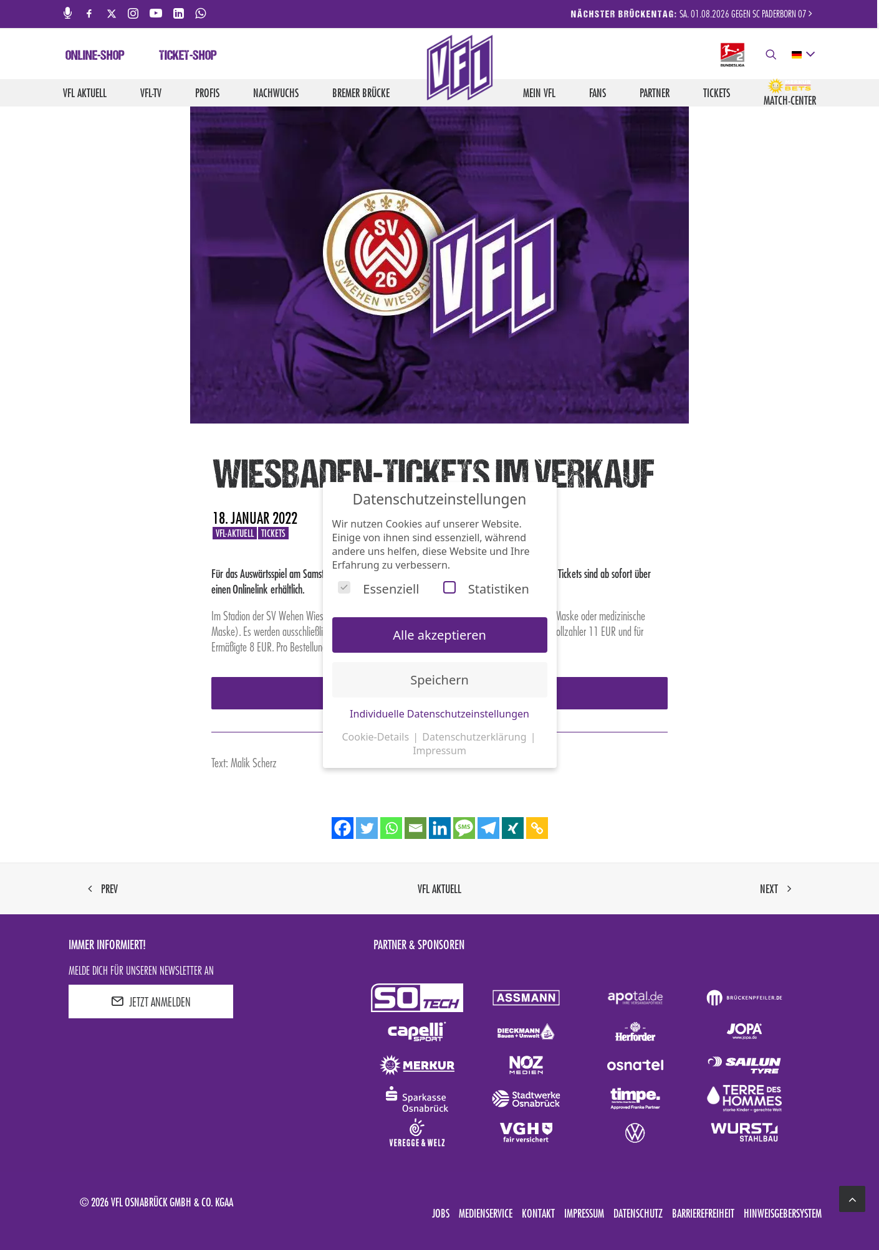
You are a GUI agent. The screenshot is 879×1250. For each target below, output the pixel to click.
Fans (597, 93)
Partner (655, 93)
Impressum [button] (439, 750)
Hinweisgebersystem (783, 1213)
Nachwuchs (276, 93)
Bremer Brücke (361, 93)
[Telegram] (488, 828)
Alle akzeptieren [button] (439, 635)
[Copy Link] (537, 828)
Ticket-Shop (188, 57)
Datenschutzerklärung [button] (475, 737)
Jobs (440, 1213)
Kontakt (538, 1213)
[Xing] (513, 828)
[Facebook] (342, 828)
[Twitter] (367, 828)
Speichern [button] (439, 679)
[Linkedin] (440, 828)
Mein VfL (539, 93)
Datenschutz (638, 1213)
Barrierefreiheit (703, 1213)
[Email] (415, 828)
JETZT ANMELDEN (151, 1001)
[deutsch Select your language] (803, 54)
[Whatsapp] (391, 828)
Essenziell (378, 589)
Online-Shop (95, 57)
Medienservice (485, 1213)
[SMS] (464, 828)
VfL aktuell (85, 93)
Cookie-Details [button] (376, 737)
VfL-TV (150, 93)
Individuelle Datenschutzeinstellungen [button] (439, 714)
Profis (207, 93)
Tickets (716, 93)
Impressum (584, 1213)
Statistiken (486, 589)
